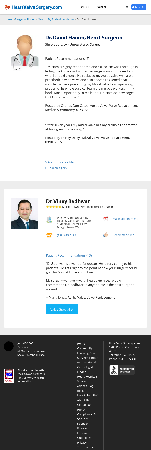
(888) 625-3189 (66, 235)
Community (84, 348)
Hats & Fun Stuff (88, 395)
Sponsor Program (82, 426)
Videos (81, 381)
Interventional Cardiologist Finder (86, 366)
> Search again (56, 168)
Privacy (82, 442)
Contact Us (84, 404)
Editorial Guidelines (84, 435)
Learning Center (88, 353)
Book (80, 390)
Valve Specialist (61, 309)
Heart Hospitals (87, 376)
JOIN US (85, 7)
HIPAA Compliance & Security (86, 414)
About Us (83, 400)
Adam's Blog (85, 386)
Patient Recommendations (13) (69, 255)
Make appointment (125, 218)
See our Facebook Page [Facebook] (31, 354)
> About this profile (59, 162)
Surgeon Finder (25, 19)
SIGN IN (101, 7)
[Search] (127, 7)
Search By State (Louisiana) (56, 19)
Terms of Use (86, 447)
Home (8, 19)
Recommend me (123, 235)
